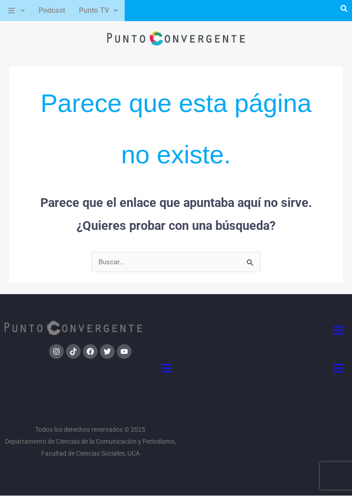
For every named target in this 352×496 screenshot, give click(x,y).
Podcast (51, 10)
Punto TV (98, 10)
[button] (16, 10)
